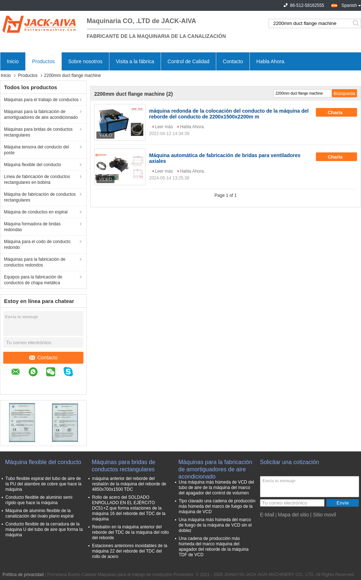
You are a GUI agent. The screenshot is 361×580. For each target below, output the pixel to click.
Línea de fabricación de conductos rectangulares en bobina (37, 179)
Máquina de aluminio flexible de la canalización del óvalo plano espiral (39, 513)
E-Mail (267, 515)
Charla (340, 112)
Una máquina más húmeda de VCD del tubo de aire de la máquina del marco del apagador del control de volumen (216, 487)
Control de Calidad (188, 61)
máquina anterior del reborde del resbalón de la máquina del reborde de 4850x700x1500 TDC (129, 484)
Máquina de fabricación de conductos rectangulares (40, 197)
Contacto (233, 61)
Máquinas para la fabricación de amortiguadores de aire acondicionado (41, 114)
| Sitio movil (323, 515)
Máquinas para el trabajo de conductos (41, 99)
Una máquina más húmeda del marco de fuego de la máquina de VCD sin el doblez (215, 525)
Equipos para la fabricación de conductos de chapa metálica (33, 279)
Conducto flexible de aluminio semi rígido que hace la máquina (38, 500)
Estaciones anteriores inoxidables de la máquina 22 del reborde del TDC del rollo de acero (129, 551)
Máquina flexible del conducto (32, 164)
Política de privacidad (23, 574)
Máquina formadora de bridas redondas (32, 226)
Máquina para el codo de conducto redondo (37, 244)
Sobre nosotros (85, 61)
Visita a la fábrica (135, 61)
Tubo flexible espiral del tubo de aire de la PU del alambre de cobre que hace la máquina (43, 484)
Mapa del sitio (293, 515)
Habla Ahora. (271, 61)
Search (356, 23)
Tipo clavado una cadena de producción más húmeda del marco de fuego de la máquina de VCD (217, 506)
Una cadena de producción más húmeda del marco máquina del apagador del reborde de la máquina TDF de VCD (213, 546)
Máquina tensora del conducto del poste (36, 149)
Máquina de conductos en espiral (36, 212)
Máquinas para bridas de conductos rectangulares (38, 132)
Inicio (13, 61)
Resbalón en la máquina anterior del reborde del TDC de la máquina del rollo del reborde (130, 532)
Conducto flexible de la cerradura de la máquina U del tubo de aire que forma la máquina (44, 529)
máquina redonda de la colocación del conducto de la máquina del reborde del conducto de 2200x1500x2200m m (229, 114)
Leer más (164, 126)
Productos (43, 61)
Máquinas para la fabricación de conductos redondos (34, 262)
